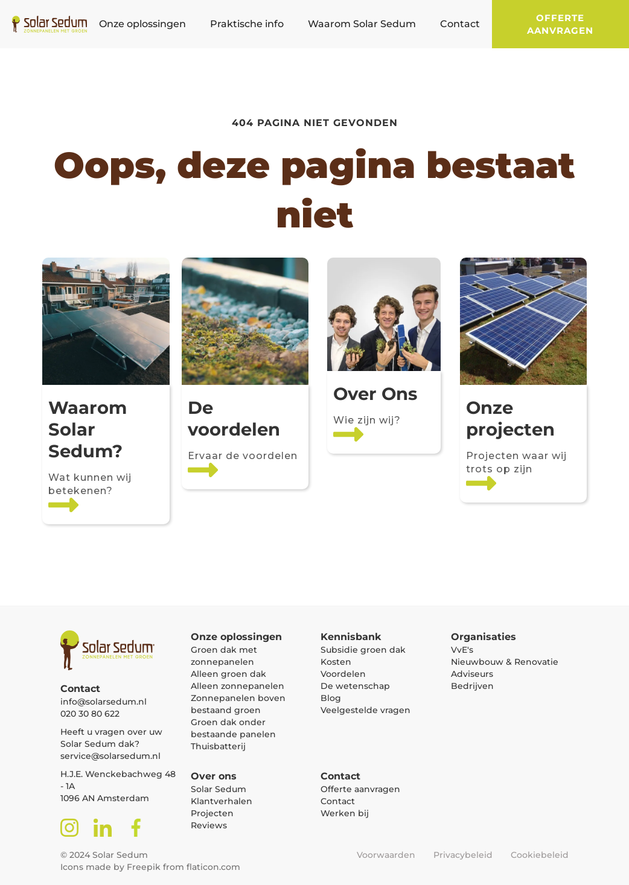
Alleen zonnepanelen (237, 685)
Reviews (209, 825)
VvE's (462, 649)
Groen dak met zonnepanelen (224, 655)
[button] (142, 24)
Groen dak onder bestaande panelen (233, 728)
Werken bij (345, 813)
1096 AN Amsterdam (104, 798)
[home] (43, 24)
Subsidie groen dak (363, 649)
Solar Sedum (218, 789)
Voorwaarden (386, 854)
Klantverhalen (221, 801)
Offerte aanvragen (560, 24)
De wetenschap (355, 685)
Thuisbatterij (218, 746)
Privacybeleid (463, 854)
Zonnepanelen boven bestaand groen (238, 704)
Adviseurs (472, 673)
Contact (338, 801)
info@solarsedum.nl (103, 701)
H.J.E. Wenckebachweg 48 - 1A (118, 780)
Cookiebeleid (540, 854)
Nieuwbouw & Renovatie (504, 661)
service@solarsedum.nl (110, 755)
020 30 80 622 (90, 713)
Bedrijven (472, 685)
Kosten (336, 661)
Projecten (212, 813)
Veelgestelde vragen (365, 710)
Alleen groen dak (228, 673)
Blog (331, 698)
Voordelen (343, 673)
